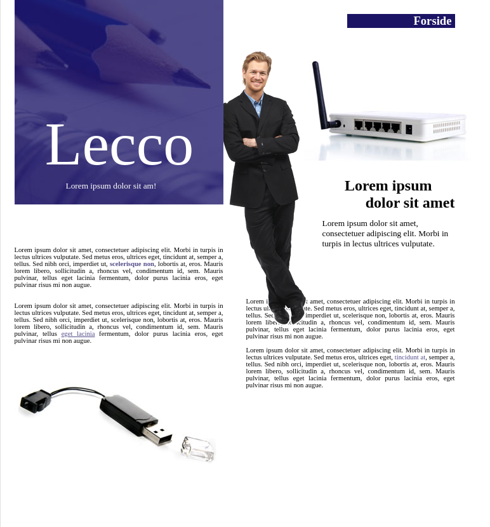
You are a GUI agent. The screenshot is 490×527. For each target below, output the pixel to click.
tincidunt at (410, 357)
